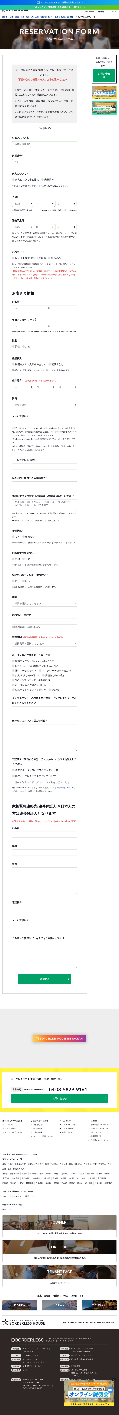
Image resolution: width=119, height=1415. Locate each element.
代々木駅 (88, 1183)
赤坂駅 (5, 1173)
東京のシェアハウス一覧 (12, 1159)
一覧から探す (38, 1132)
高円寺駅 (25, 1178)
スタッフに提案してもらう (44, 1136)
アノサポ (36, 1355)
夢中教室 (74, 1359)
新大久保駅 (80, 1178)
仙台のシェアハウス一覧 (12, 1204)
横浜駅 (80, 1183)
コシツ (25, 1370)
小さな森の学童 (86, 1359)
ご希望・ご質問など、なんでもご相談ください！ (38, 938)
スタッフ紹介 (10, 1128)
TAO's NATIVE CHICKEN (33, 1388)
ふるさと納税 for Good (80, 1351)
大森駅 (81, 1173)
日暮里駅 (29, 1183)
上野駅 (56, 1173)
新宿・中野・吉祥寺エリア (98, 1164)
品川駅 (55, 1178)
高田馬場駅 (102, 1178)
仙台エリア (6, 1209)
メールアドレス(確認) (24, 459)
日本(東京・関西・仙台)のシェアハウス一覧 (20, 1154)
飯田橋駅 (33, 1173)
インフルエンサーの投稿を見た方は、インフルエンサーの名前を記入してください (44, 700)
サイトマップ (95, 1132)
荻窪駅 (99, 1173)
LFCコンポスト (42, 1349)
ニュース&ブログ (69, 1124)
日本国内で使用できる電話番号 (29, 477)
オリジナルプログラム (14, 1132)
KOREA (20, 1305)
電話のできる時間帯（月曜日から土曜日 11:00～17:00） (43, 495)
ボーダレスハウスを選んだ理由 (29, 720)
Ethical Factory (45, 1385)
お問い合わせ (104, 75)
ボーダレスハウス (30, 1359)
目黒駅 (72, 1183)
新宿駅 (71, 1178)
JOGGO (35, 1380)
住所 (15, 863)
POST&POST (28, 1349)
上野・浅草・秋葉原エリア (13, 1169)
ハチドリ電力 (28, 1351)
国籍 (15, 398)
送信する (54, 979)
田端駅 (5, 1183)
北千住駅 (6, 1178)
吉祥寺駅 (15, 1178)
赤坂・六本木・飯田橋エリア (14, 1164)
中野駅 (21, 1183)
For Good (89, 1349)
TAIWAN (99, 1305)
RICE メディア (77, 1349)
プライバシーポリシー (99, 1128)
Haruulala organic (30, 1385)
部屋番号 (17, 155)
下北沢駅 (46, 1178)
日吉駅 (64, 1183)
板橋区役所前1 (68, 17)
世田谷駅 (91, 1178)
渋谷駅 (63, 1178)
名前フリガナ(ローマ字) (25, 319)
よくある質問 (67, 1128)
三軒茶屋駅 (36, 1178)
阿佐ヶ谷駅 (14, 1173)
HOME (5, 17)
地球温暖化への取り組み (100, 1124)
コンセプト (9, 1124)
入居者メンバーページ (99, 1140)
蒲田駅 (107, 1173)
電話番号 (17, 902)
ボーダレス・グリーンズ (81, 1355)
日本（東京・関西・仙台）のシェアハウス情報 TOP (32, 17)
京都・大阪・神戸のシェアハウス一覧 (17, 1191)
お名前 (16, 301)
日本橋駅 (39, 1183)
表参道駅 (90, 1173)
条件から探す (38, 1124)
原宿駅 (56, 1183)
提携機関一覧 (95, 1136)
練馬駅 (48, 1183)
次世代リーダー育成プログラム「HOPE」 (84, 1374)
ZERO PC (27, 1355)
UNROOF (26, 1366)
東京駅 (13, 1183)
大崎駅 (73, 1173)
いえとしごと (38, 1366)
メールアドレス (21, 416)
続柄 (15, 845)
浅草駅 (24, 1173)
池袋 (57, 17)
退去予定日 (18, 220)
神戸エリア (29, 1196)
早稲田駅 (108, 1183)
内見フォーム (38, 186)
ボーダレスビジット (31, 1362)
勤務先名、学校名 (22, 614)
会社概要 (94, 1121)
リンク (60, 439)
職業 (15, 597)
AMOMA (26, 1380)
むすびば (44, 1362)
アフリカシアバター (31, 1383)
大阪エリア (18, 1196)
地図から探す (38, 1128)
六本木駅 (98, 1183)
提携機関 (39, 637)
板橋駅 (48, 1173)
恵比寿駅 (65, 1173)
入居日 (16, 197)
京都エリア (6, 1196)
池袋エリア (32, 1164)
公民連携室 (75, 1366)
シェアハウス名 (21, 137)
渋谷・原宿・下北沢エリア (50, 1164)
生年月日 (34, 380)
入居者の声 (66, 1121)
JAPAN (59, 1305)
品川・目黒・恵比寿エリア (74, 1164)
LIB (41, 1380)
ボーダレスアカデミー (80, 1370)
